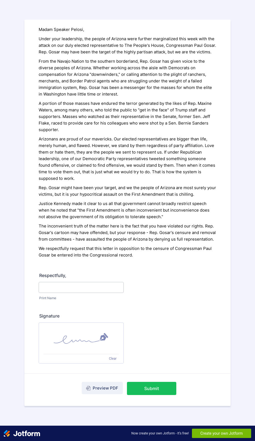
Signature (49, 316)
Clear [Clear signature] (113, 359)
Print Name (47, 298)
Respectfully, (52, 275)
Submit (151, 388)
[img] (81, 338)
